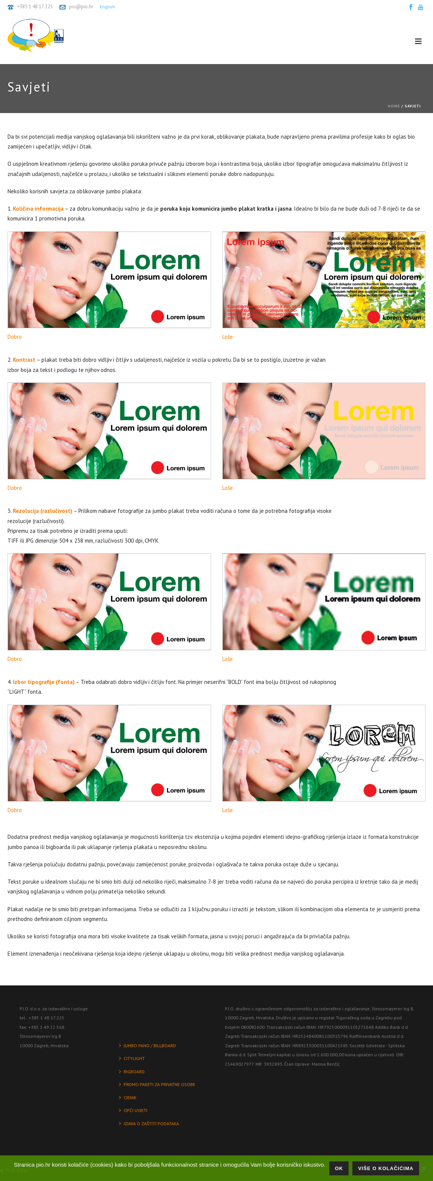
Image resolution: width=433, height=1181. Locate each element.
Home (394, 106)
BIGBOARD (132, 1071)
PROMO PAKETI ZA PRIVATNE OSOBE (157, 1084)
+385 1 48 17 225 (35, 6)
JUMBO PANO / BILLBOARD (147, 1045)
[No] (423, 1168)
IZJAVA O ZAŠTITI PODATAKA (149, 1123)
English (107, 6)
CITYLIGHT (132, 1058)
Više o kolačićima (385, 1168)
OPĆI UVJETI (133, 1110)
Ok (339, 1168)
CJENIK (127, 1097)
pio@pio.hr (81, 6)
